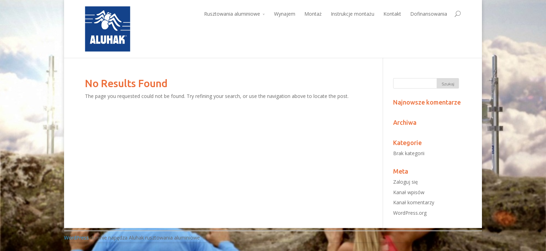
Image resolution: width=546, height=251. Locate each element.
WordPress (76, 237)
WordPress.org (410, 213)
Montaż (313, 13)
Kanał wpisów (408, 192)
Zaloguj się (405, 181)
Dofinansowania (428, 13)
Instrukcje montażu (352, 13)
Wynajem (284, 13)
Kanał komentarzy (413, 202)
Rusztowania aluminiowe (232, 13)
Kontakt (392, 13)
